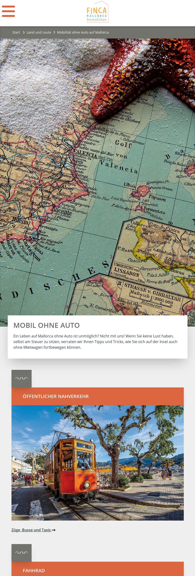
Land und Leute (39, 32)
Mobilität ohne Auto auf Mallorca (83, 32)
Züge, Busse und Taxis (33, 530)
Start (18, 32)
